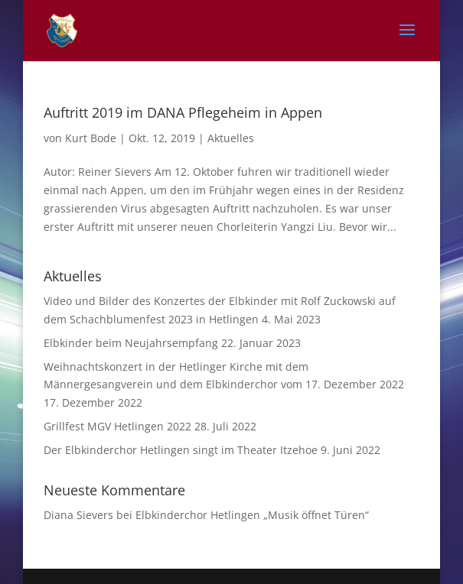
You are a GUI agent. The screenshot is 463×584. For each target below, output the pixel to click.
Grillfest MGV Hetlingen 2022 (117, 426)
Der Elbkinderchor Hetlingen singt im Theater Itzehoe (181, 450)
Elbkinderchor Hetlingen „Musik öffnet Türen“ (252, 515)
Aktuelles (230, 138)
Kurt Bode (90, 138)
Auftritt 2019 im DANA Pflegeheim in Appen (183, 112)
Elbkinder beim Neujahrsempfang (131, 343)
